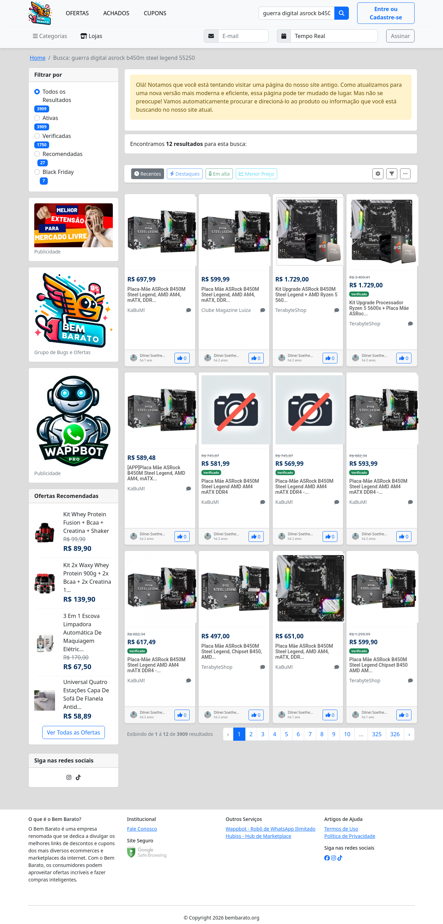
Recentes (147, 173)
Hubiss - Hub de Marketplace (258, 836)
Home (38, 58)
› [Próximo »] (409, 734)
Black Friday (58, 172)
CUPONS (155, 13)
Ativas (50, 118)
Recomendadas (63, 154)
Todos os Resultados (57, 96)
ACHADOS (116, 13)
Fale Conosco (142, 828)
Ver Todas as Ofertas (73, 732)
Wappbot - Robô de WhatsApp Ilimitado (271, 828)
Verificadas (57, 136)
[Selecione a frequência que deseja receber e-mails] (334, 36)
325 (376, 734)
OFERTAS (77, 13)
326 (395, 734)
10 (347, 734)
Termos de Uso (341, 828)
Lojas (91, 36)
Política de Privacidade (349, 836)
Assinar (400, 36)
